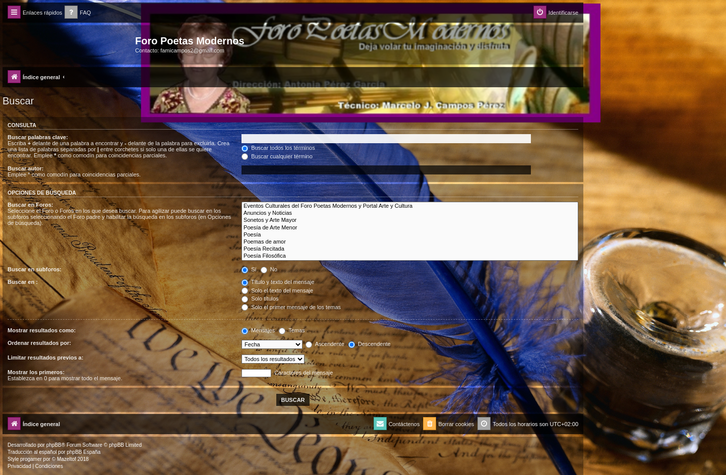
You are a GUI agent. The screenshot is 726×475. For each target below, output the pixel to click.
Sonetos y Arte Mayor (410, 220)
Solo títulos (259, 298)
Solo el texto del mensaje (277, 290)
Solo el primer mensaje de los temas (291, 307)
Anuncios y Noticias (410, 213)
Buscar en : (23, 282)
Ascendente (325, 344)
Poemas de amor (410, 242)
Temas (292, 330)
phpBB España (83, 452)
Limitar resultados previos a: (45, 357)
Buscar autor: (26, 168)
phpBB (54, 445)
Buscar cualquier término (277, 156)
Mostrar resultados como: (42, 330)
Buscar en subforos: (35, 269)
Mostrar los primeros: (36, 372)
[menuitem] (78, 13)
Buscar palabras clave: (38, 137)
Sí (248, 269)
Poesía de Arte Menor (410, 227)
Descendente (369, 344)
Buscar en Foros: (30, 205)
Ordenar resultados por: (39, 343)
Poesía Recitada (410, 249)
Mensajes (258, 330)
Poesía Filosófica (410, 256)
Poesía (410, 235)
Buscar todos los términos (278, 148)
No (269, 269)
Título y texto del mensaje (277, 282)
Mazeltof (66, 459)
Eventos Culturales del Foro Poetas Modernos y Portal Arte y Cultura (410, 206)
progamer (31, 459)
